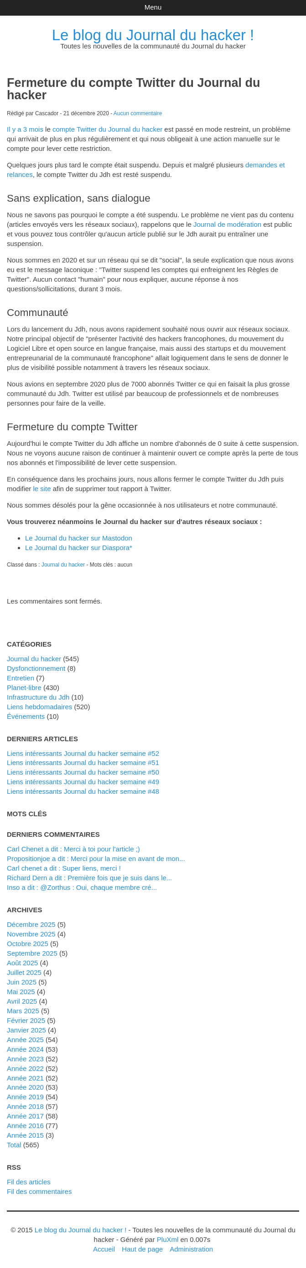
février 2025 (26, 1020)
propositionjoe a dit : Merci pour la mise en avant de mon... (96, 858)
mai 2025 (21, 991)
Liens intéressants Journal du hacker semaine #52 (83, 753)
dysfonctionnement (36, 668)
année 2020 (25, 1087)
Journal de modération (227, 224)
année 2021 (25, 1078)
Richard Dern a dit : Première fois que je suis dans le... (89, 878)
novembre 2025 (31, 934)
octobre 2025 (27, 943)
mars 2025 (23, 1011)
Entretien (20, 678)
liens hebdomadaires (39, 707)
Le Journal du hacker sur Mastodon (78, 538)
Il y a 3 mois (25, 129)
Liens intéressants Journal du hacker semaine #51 (83, 762)
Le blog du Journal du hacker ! (153, 35)
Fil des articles (29, 1182)
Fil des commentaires (39, 1191)
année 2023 (25, 1059)
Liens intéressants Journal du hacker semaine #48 (83, 791)
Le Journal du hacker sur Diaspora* (78, 547)
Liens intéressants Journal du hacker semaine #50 (83, 772)
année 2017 (25, 1116)
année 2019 (25, 1097)
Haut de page (142, 1249)
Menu (153, 7)
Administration (191, 1249)
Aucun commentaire (138, 113)
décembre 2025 (31, 924)
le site (42, 488)
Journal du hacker (63, 565)
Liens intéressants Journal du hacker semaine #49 (83, 782)
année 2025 (25, 1039)
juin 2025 (21, 982)
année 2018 (25, 1106)
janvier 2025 (26, 1030)
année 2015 (25, 1135)
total (15, 1145)
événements (26, 716)
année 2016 (25, 1125)
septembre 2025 (32, 953)
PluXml (167, 1239)
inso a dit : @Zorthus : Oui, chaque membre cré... (82, 887)
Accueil (104, 1249)
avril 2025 (22, 1001)
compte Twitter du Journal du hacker (107, 129)
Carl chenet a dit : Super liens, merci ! (64, 868)
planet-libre (24, 687)
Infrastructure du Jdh (38, 697)
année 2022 (25, 1068)
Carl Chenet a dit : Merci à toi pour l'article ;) (73, 849)
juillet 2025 (24, 972)
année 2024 (25, 1049)
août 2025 (22, 963)
